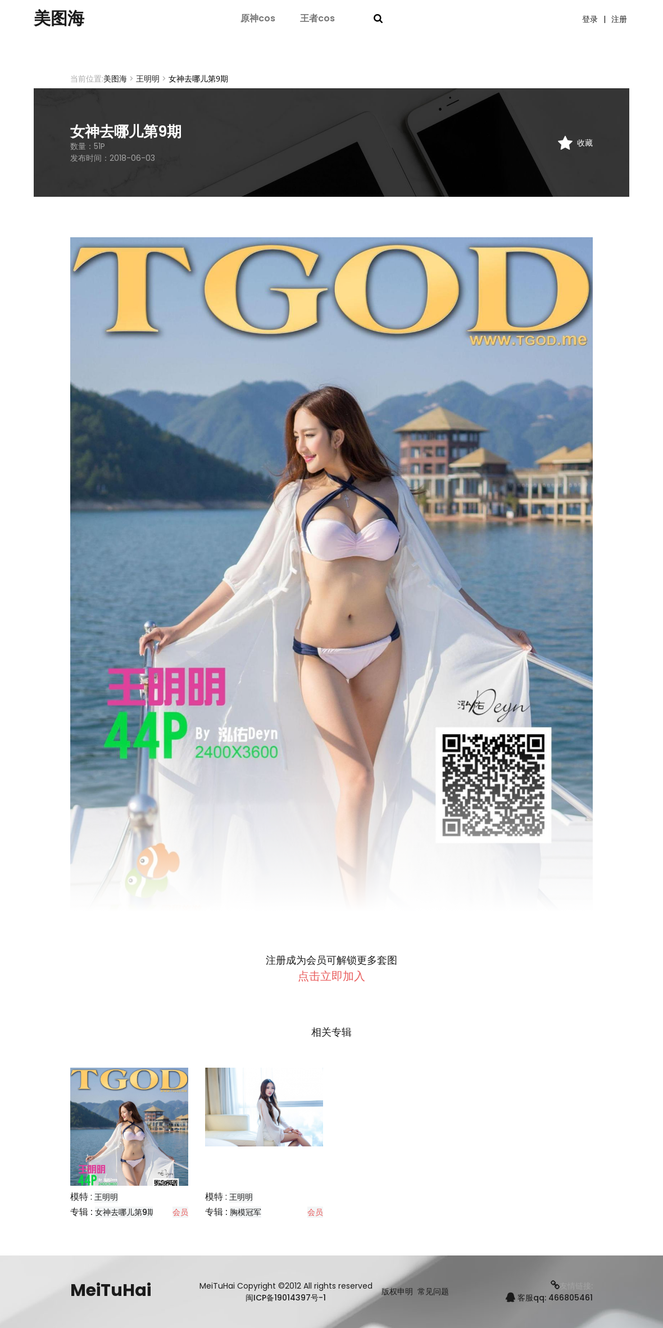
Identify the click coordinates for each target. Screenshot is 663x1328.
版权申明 (397, 1292)
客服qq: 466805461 (549, 1297)
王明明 (148, 78)
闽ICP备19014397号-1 (286, 1297)
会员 (180, 1212)
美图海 (59, 18)
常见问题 (433, 1292)
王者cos (317, 18)
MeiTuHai (110, 1290)
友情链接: (572, 1285)
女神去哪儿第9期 (125, 1212)
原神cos (257, 18)
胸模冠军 (245, 1212)
